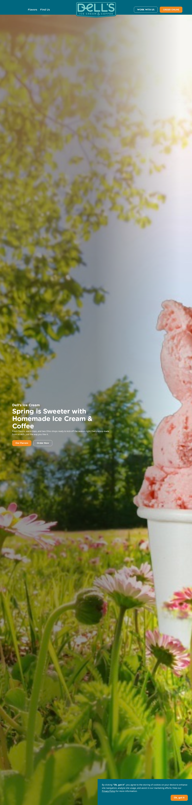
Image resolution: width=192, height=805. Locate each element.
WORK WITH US (145, 9)
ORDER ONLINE (171, 9)
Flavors (32, 9)
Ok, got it (179, 797)
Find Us (45, 9)
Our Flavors (21, 443)
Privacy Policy (108, 791)
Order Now (43, 443)
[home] (96, 9)
